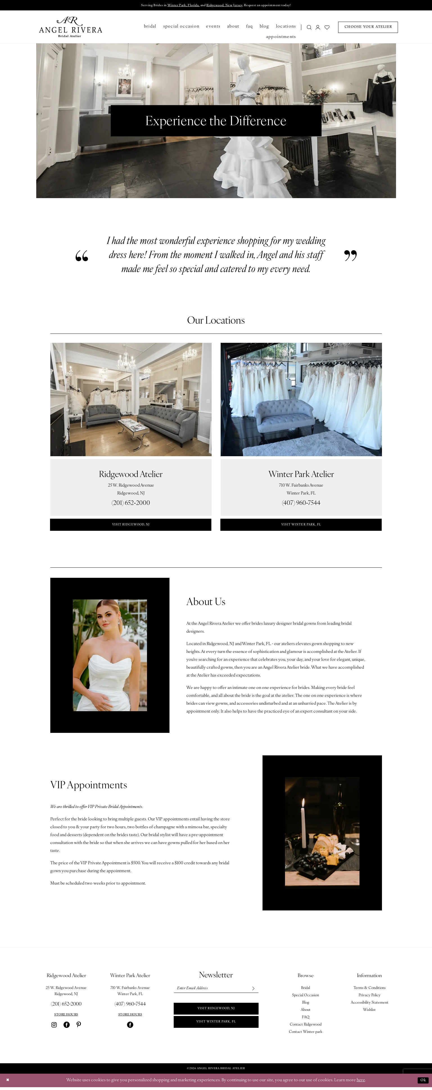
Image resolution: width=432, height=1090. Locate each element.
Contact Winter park (305, 1035)
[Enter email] (216, 992)
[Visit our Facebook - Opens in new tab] (67, 1027)
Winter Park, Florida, (177, 6)
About (306, 1013)
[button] (318, 28)
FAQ (305, 1020)
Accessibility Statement (369, 1005)
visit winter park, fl (301, 526)
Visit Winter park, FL (216, 1029)
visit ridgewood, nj (130, 526)
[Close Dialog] (8, 1083)
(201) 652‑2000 (131, 504)
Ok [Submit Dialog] (422, 1083)
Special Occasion (305, 998)
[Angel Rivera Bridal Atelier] (70, 27)
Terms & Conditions (370, 991)
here (361, 1083)
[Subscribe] (252, 992)
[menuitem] (307, 28)
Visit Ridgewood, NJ (216, 1014)
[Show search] (309, 28)
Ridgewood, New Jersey (226, 6)
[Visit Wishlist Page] (327, 28)
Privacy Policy (370, 998)
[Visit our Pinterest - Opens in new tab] (78, 1027)
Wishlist (369, 1013)
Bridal (305, 991)
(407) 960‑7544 (301, 504)
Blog (305, 1005)
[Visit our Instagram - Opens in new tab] (54, 1027)
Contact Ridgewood (306, 1027)
